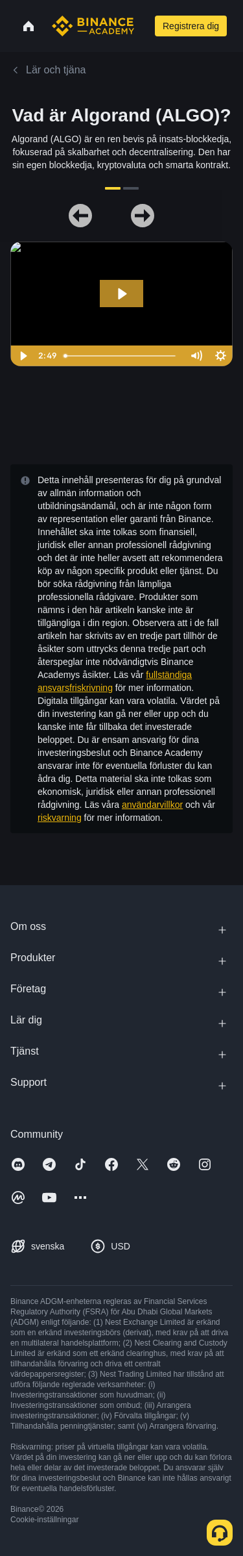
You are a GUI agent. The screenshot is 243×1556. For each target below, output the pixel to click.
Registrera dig (191, 26)
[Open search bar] (143, 26)
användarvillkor (152, 804)
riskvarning (60, 817)
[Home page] (93, 26)
